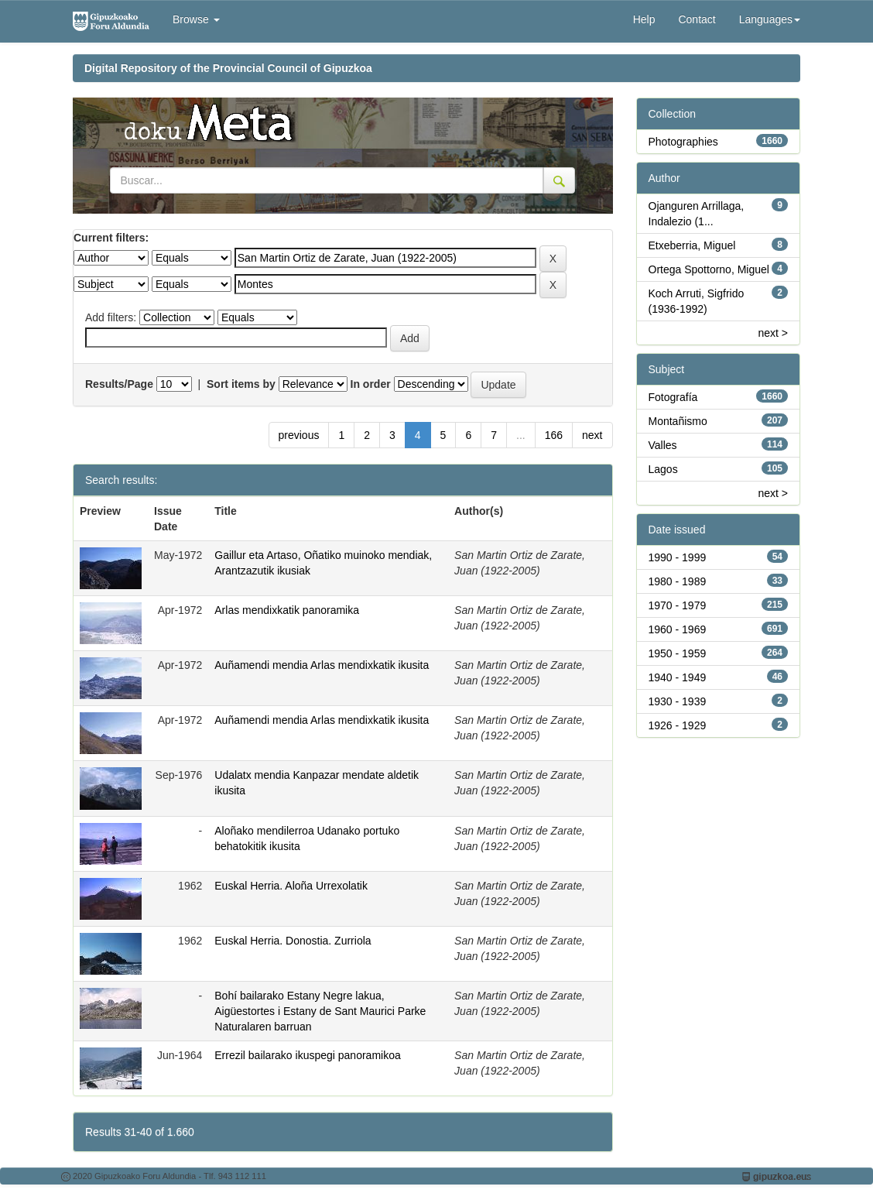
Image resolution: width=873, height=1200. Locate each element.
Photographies (683, 141)
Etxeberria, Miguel (692, 245)
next (592, 435)
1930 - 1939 (678, 701)
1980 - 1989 (678, 581)
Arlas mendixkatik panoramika (286, 610)
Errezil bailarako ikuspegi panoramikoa (307, 1055)
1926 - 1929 (678, 725)
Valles (663, 445)
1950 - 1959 (678, 653)
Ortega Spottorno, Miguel (709, 269)
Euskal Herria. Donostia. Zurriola (292, 940)
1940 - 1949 (678, 677)
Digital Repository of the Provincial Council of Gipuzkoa (228, 68)
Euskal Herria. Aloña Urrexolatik (291, 885)
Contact (696, 19)
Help (644, 19)
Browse (196, 19)
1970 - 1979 (678, 605)
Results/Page (119, 384)
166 (554, 435)
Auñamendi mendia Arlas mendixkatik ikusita (321, 665)
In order (371, 384)
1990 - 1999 (678, 557)
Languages (769, 19)
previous (299, 435)
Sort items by (241, 384)
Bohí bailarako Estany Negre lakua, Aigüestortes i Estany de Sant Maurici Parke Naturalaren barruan (320, 1011)
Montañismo (678, 421)
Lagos (663, 469)
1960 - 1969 (678, 629)
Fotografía (673, 397)
